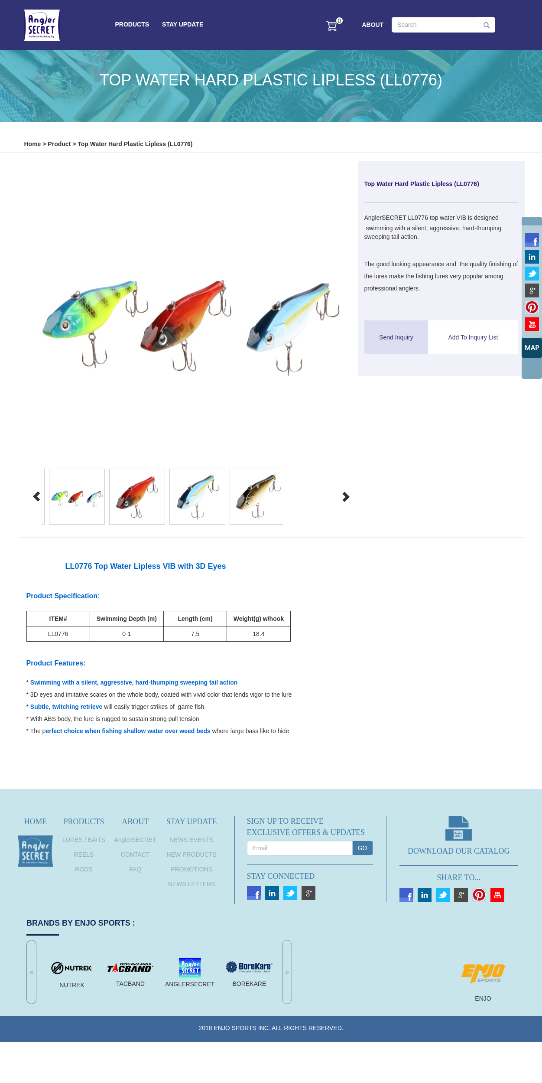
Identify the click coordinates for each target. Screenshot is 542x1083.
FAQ (135, 869)
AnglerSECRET (135, 839)
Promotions (191, 869)
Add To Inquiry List (473, 337)
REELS (84, 854)
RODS (83, 869)
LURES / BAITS (83, 839)
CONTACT (135, 854)
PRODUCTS (132, 24)
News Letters (191, 884)
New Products (192, 854)
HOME (35, 821)
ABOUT (373, 24)
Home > (35, 143)
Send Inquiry (396, 337)
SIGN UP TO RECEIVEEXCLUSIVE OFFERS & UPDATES (306, 827)
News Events (191, 839)
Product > (62, 143)
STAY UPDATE (182, 24)
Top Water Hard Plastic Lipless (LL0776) (135, 143)
